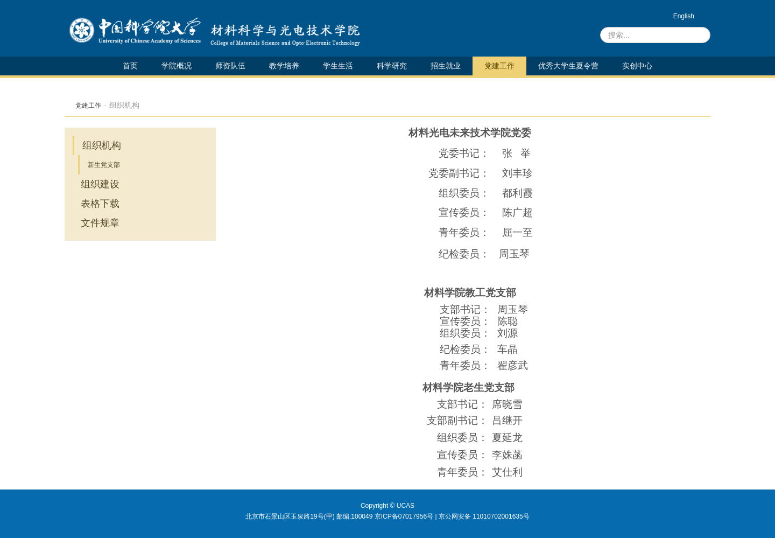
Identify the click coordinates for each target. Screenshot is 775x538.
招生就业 (446, 65)
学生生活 (338, 65)
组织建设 (100, 184)
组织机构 (101, 145)
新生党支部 (104, 165)
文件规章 (100, 223)
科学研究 (392, 65)
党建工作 (499, 65)
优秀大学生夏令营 (568, 65)
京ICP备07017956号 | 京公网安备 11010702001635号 (452, 516)
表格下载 (100, 203)
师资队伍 (230, 65)
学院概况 (176, 65)
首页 (130, 65)
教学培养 (284, 65)
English (683, 16)
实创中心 (637, 65)
